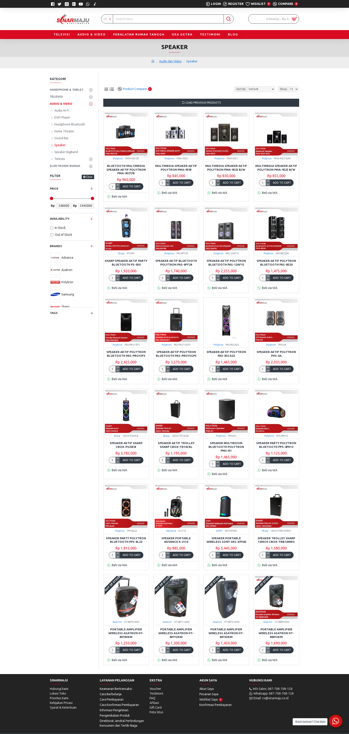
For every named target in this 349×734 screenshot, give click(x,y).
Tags (54, 312)
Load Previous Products (203, 102)
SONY (219, 530)
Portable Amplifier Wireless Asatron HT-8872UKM (226, 633)
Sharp (121, 253)
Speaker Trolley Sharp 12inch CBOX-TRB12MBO (276, 540)
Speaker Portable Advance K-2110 (176, 540)
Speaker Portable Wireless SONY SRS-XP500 (226, 540)
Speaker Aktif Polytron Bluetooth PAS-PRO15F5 (126, 353)
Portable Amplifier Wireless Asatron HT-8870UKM (126, 633)
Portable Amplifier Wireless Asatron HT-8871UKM (176, 633)
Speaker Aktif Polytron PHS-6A (276, 353)
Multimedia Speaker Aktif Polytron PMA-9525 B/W (276, 167)
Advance (171, 530)
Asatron (117, 622)
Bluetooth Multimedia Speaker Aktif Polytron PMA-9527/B (126, 169)
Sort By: (241, 89)
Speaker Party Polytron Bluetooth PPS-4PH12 (276, 444)
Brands (56, 246)
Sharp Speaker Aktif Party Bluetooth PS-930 (126, 262)
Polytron (118, 158)
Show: (283, 89)
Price (54, 188)
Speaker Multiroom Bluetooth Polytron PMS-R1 (226, 446)
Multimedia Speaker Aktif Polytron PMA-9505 (176, 167)
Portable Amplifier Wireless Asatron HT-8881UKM (276, 633)
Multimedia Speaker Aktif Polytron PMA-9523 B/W (226, 167)
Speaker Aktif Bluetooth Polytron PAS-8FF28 (176, 262)
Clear (89, 176)
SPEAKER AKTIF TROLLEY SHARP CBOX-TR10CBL (176, 444)
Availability (59, 218)
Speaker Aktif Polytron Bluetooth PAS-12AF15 (226, 262)
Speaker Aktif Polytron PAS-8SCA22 (226, 353)
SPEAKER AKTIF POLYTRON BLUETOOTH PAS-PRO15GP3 (176, 353)
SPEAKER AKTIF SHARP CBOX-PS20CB (126, 444)
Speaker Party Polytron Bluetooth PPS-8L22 (126, 540)
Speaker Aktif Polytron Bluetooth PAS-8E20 (276, 262)
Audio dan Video (170, 61)
